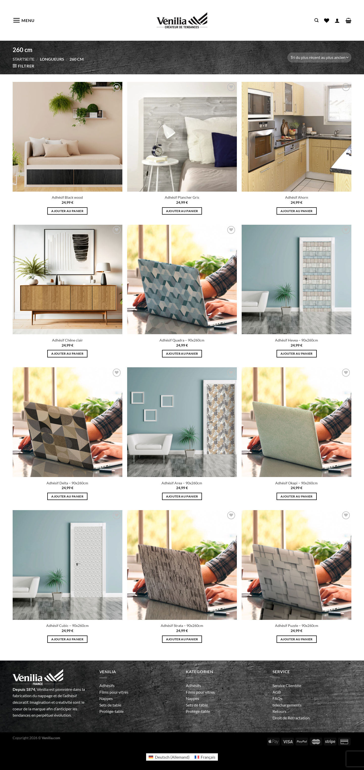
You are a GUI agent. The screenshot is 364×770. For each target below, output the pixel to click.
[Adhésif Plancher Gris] (182, 137)
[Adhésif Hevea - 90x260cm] (296, 279)
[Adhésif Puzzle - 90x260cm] (296, 565)
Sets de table (110, 705)
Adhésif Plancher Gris (182, 197)
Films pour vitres (113, 692)
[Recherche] (316, 20)
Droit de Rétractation (291, 717)
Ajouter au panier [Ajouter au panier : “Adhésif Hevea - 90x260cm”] (297, 353)
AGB (276, 692)
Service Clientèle (286, 685)
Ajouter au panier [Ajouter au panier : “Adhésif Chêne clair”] (67, 353)
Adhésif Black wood (67, 197)
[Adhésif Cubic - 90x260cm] (67, 565)
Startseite (23, 59)
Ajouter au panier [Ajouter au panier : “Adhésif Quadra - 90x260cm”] (182, 353)
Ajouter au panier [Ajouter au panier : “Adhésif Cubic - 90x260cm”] (67, 639)
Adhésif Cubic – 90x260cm (67, 625)
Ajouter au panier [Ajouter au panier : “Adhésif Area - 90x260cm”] (182, 496)
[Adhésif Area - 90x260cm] (182, 422)
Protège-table (111, 711)
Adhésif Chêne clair (67, 340)
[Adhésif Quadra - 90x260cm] (182, 279)
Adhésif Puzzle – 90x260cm (296, 625)
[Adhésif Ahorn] (296, 137)
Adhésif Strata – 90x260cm (182, 625)
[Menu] (24, 20)
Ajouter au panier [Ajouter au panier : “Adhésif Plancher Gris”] (182, 211)
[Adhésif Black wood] (67, 137)
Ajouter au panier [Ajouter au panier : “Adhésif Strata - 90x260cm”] (182, 639)
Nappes (106, 698)
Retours (279, 711)
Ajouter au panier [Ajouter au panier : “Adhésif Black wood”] (67, 211)
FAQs (277, 698)
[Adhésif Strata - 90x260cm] (182, 565)
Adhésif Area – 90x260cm (182, 483)
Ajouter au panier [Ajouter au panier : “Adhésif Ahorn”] (297, 211)
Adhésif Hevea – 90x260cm (296, 340)
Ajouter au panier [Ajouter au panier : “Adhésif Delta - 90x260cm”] (67, 496)
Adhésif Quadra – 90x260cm (182, 340)
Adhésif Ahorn (296, 197)
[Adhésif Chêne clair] (67, 279)
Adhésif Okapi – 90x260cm (296, 483)
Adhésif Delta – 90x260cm (67, 483)
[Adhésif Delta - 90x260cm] (67, 422)
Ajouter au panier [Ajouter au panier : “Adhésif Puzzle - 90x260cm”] (297, 639)
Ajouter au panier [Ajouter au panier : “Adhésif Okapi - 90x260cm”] (297, 496)
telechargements (287, 705)
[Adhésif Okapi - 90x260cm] (296, 422)
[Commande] (319, 57)
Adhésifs (107, 685)
